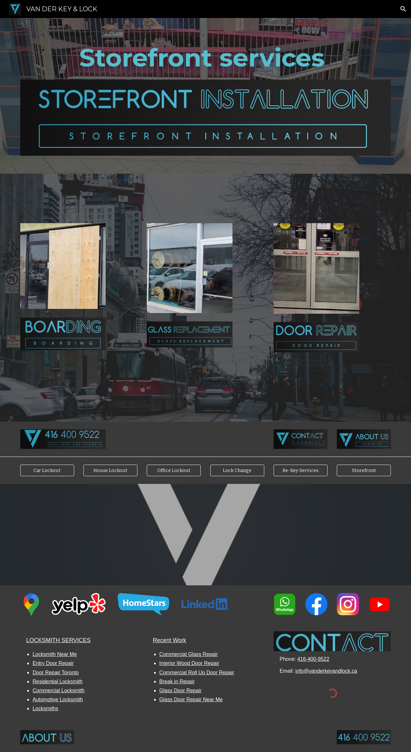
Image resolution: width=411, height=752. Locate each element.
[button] (403, 9)
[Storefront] (363, 470)
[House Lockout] (110, 470)
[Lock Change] (237, 470)
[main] (205, 58)
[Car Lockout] (47, 470)
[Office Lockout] (173, 470)
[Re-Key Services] (300, 470)
